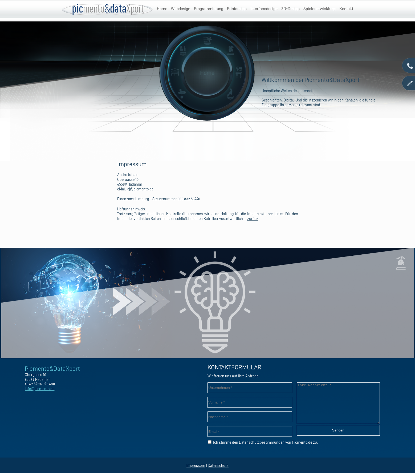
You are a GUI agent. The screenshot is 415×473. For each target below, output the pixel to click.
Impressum (195, 466)
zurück (252, 219)
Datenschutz (218, 466)
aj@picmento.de (140, 189)
